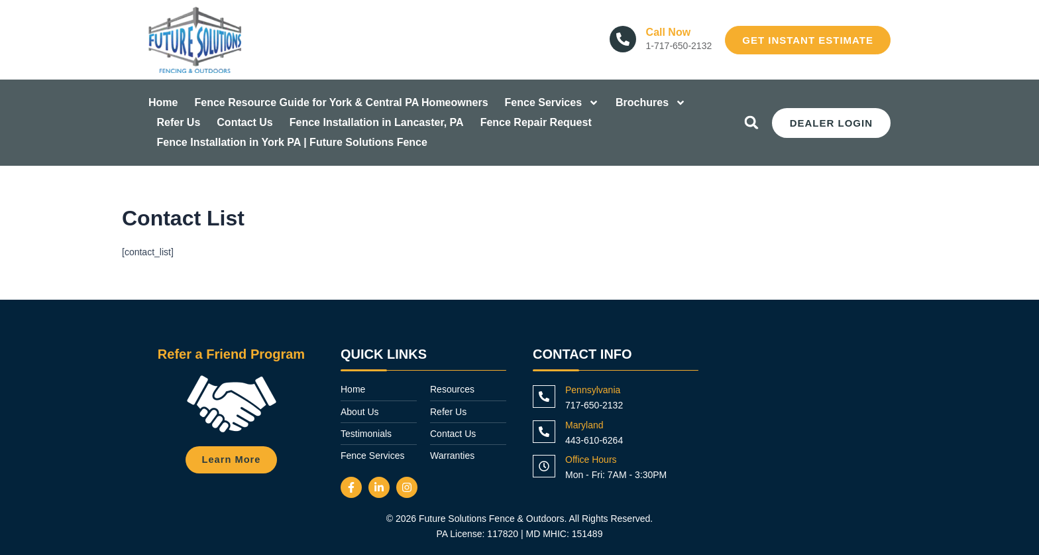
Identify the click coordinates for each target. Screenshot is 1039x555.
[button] (751, 122)
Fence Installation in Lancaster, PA (377, 122)
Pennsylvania (592, 390)
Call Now (668, 32)
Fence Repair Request (536, 122)
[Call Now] (623, 39)
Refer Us (179, 122)
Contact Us (244, 122)
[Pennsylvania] (544, 396)
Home (163, 102)
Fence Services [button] (552, 103)
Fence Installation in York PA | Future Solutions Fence (292, 142)
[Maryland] (544, 431)
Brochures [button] (651, 103)
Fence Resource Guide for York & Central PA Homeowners (341, 102)
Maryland (584, 425)
